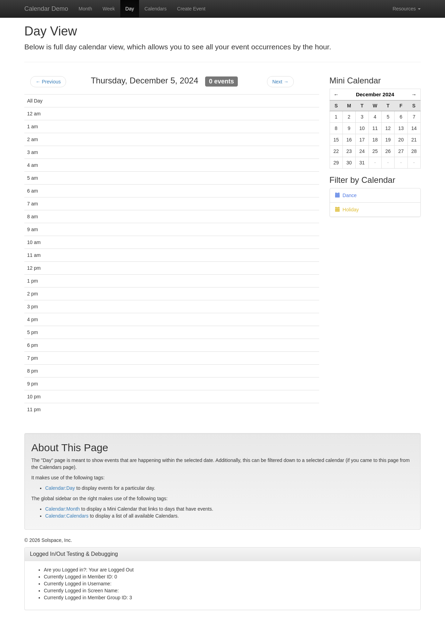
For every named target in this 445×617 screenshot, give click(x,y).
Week (109, 8)
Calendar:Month (62, 509)
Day (130, 8)
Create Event (191, 8)
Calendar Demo (46, 8)
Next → (280, 81)
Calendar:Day (60, 488)
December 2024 (375, 94)
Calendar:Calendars (67, 516)
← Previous (47, 81)
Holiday (347, 209)
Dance (346, 195)
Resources (407, 8)
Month (85, 8)
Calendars (155, 8)
